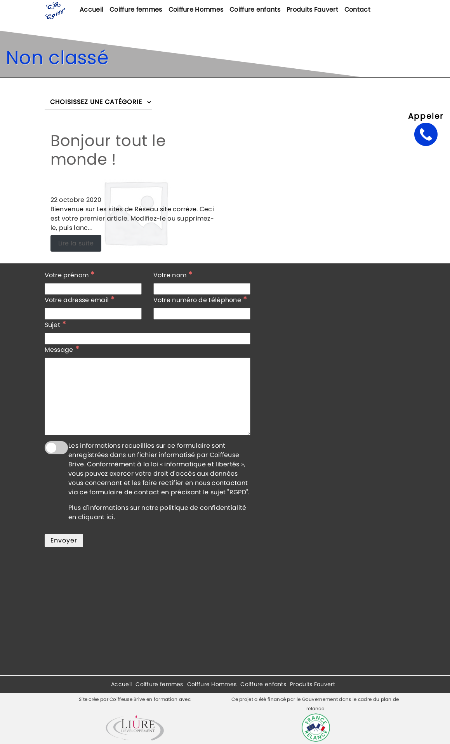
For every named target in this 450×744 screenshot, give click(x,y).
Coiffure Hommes (196, 9)
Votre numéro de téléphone (200, 300)
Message (62, 349)
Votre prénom (70, 275)
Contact (357, 9)
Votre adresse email (80, 300)
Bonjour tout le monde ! (108, 150)
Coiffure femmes (135, 9)
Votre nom (173, 275)
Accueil (91, 9)
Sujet (55, 325)
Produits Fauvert (312, 9)
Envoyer (63, 540)
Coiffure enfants (254, 9)
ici (110, 517)
